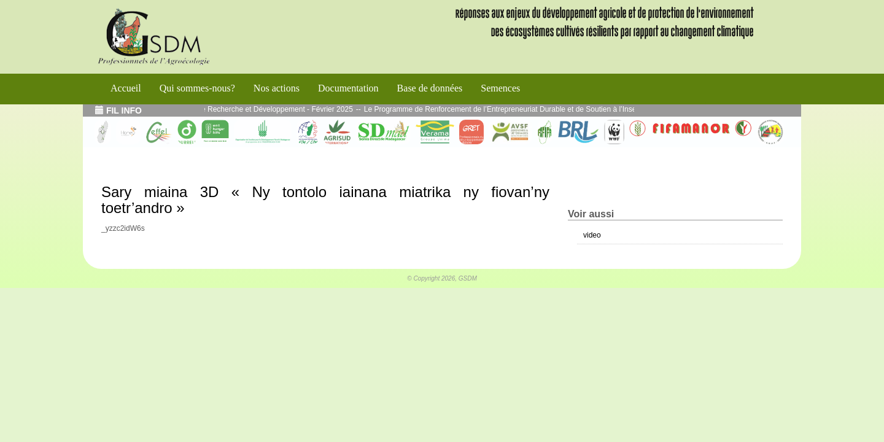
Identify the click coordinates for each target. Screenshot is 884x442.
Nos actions (277, 88)
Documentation (348, 88)
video (592, 235)
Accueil (125, 88)
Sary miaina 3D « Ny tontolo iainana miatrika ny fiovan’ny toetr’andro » (325, 200)
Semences (500, 88)
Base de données (430, 88)
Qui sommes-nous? (197, 88)
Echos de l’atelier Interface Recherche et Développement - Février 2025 (243, 109)
